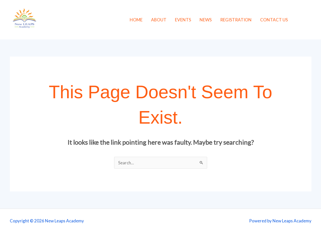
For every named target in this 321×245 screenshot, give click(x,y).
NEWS (206, 19)
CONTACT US (274, 19)
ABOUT (158, 19)
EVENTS (183, 19)
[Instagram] (310, 20)
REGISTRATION (236, 19)
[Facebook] (299, 20)
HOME (136, 19)
